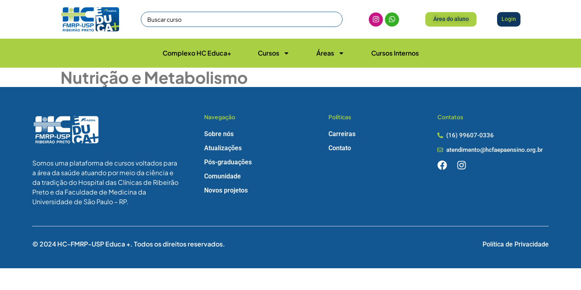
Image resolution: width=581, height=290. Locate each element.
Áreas (330, 53)
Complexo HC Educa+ (197, 53)
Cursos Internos (395, 53)
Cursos (274, 53)
